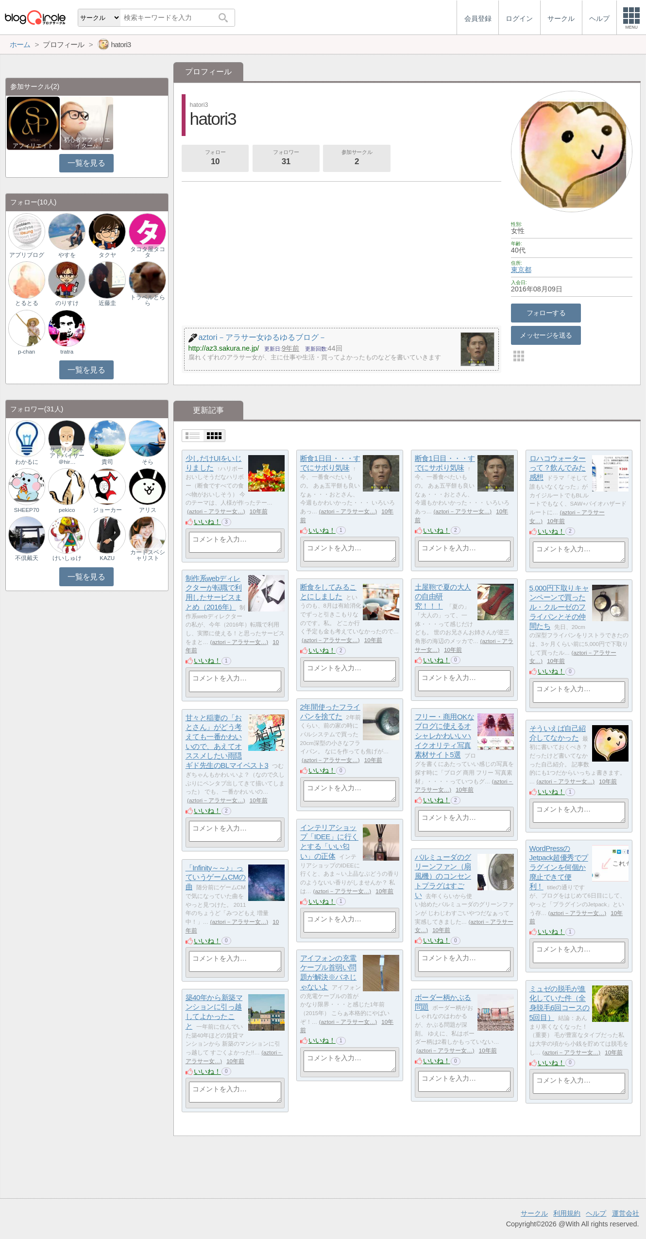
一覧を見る (86, 163)
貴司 (107, 462)
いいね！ (207, 522)
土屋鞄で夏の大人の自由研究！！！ (443, 596)
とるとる (26, 303)
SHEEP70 (26, 510)
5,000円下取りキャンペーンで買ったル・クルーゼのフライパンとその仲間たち (559, 607)
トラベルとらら (147, 300)
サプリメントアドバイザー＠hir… (67, 455)
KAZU (107, 558)
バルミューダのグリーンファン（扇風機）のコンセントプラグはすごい (443, 876)
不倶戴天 (26, 558)
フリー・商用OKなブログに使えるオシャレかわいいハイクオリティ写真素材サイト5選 (445, 736)
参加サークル (357, 158)
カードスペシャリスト (147, 555)
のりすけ (67, 303)
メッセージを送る (546, 335)
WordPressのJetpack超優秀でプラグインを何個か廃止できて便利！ (558, 867)
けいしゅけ (67, 558)
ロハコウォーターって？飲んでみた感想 (557, 467)
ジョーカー (107, 510)
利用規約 (566, 1213)
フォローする (546, 313)
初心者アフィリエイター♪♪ (87, 143)
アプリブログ (26, 255)
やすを (67, 255)
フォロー (215, 158)
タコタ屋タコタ (147, 252)
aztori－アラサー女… (216, 511)
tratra (66, 352)
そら (147, 462)
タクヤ (107, 255)
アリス (147, 510)
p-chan (26, 352)
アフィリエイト (33, 146)
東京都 (521, 269)
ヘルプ (596, 1213)
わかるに (26, 462)
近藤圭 (107, 303)
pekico (67, 510)
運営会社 (625, 1213)
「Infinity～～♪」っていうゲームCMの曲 (216, 877)
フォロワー (286, 158)
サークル (534, 1213)
